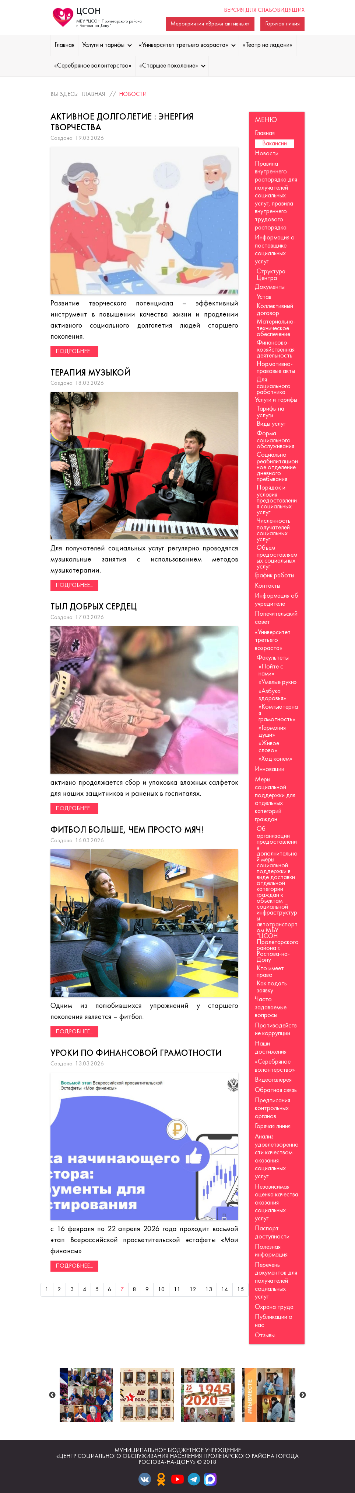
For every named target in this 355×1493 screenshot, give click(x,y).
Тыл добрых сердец (93, 607)
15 (240, 1290)
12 (193, 1290)
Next (302, 1395)
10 (161, 1290)
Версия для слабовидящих (264, 10)
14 (224, 1290)
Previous (52, 1395)
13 (208, 1290)
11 (177, 1290)
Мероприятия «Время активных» (210, 24)
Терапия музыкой (90, 373)
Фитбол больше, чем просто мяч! (126, 830)
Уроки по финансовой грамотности (136, 1054)
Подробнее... (74, 352)
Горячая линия (282, 24)
